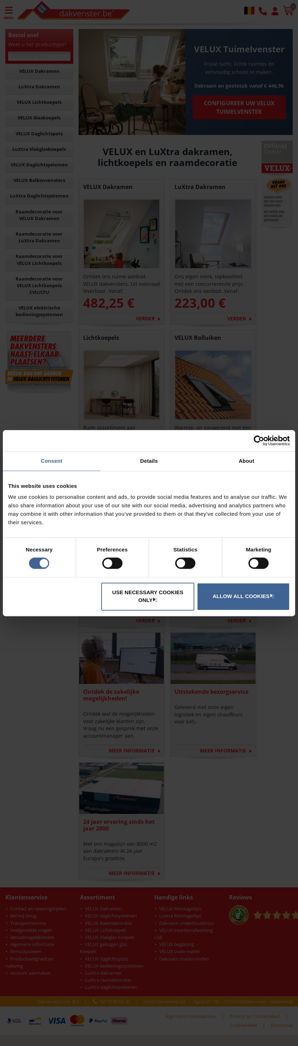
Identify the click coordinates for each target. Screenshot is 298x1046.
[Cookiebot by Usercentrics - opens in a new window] (259, 440)
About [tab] (246, 461)
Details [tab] (149, 461)
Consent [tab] (51, 461)
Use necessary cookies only (147, 596)
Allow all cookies (242, 596)
